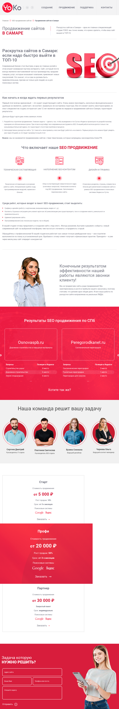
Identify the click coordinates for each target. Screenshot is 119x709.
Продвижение (67, 7)
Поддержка (87, 7)
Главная (5, 21)
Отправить (9, 598)
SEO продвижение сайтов (21, 21)
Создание (47, 7)
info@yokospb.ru (19, 693)
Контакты (106, 7)
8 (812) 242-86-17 (19, 681)
